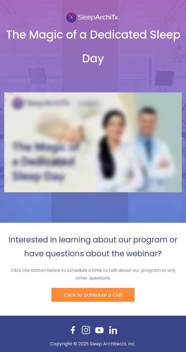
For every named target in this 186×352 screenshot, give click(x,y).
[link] (93, 14)
